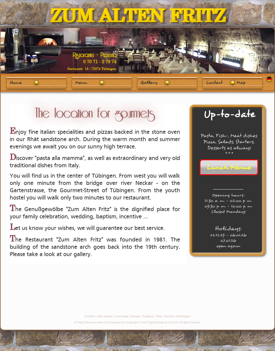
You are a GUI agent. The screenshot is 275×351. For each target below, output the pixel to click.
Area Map (121, 316)
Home (16, 82)
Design (135, 316)
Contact (90, 316)
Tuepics (147, 316)
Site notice (105, 316)
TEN (159, 316)
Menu (81, 82)
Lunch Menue (229, 167)
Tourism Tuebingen (177, 316)
